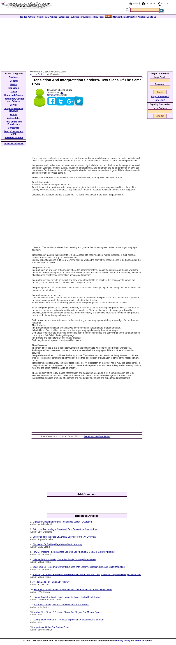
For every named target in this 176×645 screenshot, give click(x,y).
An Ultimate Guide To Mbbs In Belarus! (51, 582)
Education (13, 88)
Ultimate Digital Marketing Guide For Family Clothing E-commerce (64, 559)
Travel (14, 91)
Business (42, 74)
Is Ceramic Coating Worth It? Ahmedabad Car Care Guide (61, 604)
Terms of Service (143, 640)
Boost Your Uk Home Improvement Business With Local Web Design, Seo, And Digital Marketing (79, 567)
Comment (52, 95)
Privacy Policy (122, 640)
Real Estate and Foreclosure (14, 123)
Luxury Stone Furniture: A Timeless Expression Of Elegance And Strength (69, 619)
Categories (64, 17)
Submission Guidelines (81, 17)
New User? (160, 100)
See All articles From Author (97, 436)
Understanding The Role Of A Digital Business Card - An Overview (64, 537)
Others (13, 114)
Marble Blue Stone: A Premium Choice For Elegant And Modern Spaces (68, 612)
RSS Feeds (103, 17)
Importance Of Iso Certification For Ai (51, 627)
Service (14, 105)
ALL (32, 74)
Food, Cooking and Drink (14, 132)
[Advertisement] (88, 43)
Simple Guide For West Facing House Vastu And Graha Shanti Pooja (66, 597)
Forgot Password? (160, 96)
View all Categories (14, 143)
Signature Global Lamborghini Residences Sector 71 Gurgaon (62, 522)
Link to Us (151, 17)
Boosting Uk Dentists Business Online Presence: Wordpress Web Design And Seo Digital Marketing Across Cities (87, 574)
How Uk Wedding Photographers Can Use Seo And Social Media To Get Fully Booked (73, 552)
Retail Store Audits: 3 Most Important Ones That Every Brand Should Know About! (73, 589)
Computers (13, 128)
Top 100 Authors (27, 17)
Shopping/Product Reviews (13, 109)
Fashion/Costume (14, 137)
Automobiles (13, 118)
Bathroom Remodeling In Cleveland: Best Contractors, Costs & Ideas (65, 529)
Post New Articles (136, 17)
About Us (150, 3)
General (14, 81)
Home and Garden (13, 95)
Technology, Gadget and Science (13, 100)
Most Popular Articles (47, 17)
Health (13, 84)
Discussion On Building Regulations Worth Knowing (57, 544)
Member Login (120, 17)
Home (135, 3)
